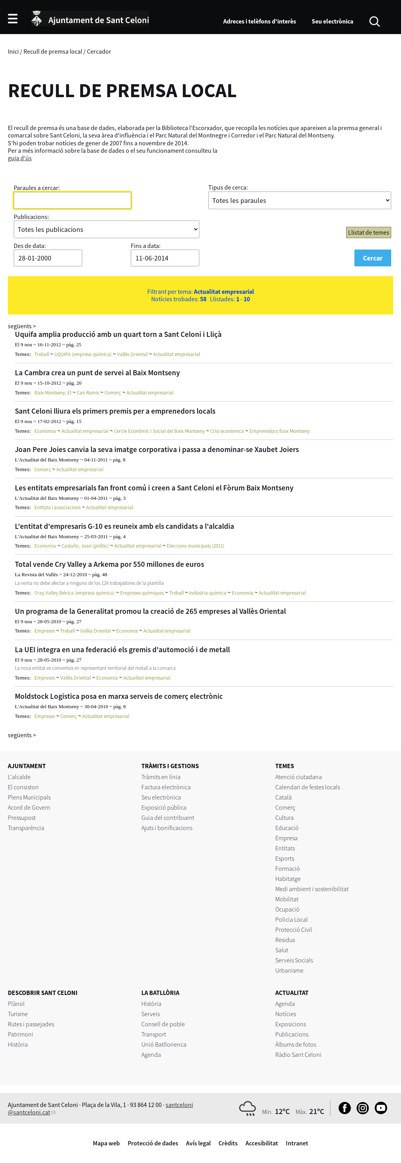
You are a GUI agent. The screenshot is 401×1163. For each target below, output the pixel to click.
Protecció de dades (153, 1143)
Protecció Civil (293, 929)
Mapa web (106, 1143)
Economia (45, 431)
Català (283, 797)
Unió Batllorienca (163, 1044)
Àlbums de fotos (295, 1044)
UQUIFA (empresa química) (83, 354)
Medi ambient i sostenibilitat (312, 889)
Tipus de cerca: (228, 187)
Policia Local (291, 919)
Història (18, 1044)
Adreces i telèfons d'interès (259, 21)
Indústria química (207, 593)
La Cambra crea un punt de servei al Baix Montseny (97, 372)
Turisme (18, 1014)
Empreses (44, 631)
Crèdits (228, 1143)
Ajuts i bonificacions (166, 828)
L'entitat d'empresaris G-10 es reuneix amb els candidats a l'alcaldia (124, 526)
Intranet (297, 1143)
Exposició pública (163, 807)
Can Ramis (88, 392)
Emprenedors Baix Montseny (279, 431)
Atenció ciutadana (298, 777)
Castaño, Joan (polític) (85, 546)
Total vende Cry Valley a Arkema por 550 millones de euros (109, 564)
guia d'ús (20, 158)
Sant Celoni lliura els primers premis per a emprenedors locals (115, 411)
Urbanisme (289, 970)
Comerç (113, 392)
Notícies (285, 1014)
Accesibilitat (262, 1143)
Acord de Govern (29, 807)
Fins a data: (146, 246)
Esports (284, 858)
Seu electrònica (332, 21)
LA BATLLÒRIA (160, 993)
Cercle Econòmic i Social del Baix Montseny (159, 431)
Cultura (284, 817)
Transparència (26, 828)
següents (22, 326)
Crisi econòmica (227, 431)
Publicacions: (31, 217)
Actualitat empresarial (176, 354)
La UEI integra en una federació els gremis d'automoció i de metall (122, 649)
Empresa (286, 838)
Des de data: (30, 246)
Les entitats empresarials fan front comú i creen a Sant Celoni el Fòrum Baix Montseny (154, 487)
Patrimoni (20, 1034)
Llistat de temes (368, 232)
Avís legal (198, 1143)
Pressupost (22, 817)
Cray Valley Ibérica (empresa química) (74, 593)
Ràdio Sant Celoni (298, 1054)
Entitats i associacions (57, 507)
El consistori (23, 787)
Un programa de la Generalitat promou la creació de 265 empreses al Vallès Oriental (150, 611)
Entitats (285, 848)
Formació (287, 868)
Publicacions (291, 1034)
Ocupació (287, 909)
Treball (41, 354)
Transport (153, 1034)
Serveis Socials (294, 960)
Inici (13, 51)
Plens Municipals (29, 797)
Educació (287, 828)
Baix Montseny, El (52, 392)
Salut (281, 950)
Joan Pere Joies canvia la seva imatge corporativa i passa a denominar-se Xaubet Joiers (157, 449)
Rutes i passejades (31, 1024)
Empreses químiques (142, 593)
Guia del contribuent (167, 817)
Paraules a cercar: (37, 188)
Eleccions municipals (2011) (195, 546)
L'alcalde (19, 777)
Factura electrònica (166, 787)
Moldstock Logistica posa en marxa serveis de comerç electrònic (119, 696)
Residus (285, 940)
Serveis (150, 1014)
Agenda (151, 1054)
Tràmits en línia (161, 777)
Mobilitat (286, 899)
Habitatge (288, 879)
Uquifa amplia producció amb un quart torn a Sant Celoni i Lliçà (118, 334)
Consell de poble (163, 1024)
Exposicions (290, 1024)
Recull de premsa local (52, 51)
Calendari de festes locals (307, 787)
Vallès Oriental (132, 354)
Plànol (16, 1003)
